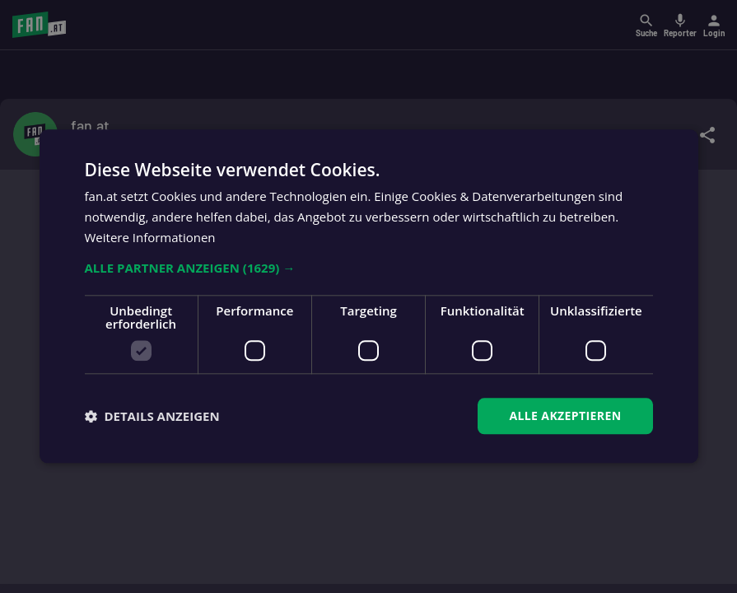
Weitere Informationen (150, 237)
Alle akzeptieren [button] (565, 415)
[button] (369, 267)
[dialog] (368, 296)
